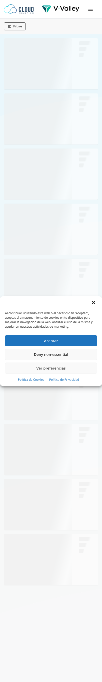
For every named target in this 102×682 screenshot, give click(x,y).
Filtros (14, 26)
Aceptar (51, 340)
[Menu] (91, 9)
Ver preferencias (51, 368)
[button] (94, 303)
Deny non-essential (51, 354)
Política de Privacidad (64, 380)
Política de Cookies (31, 380)
